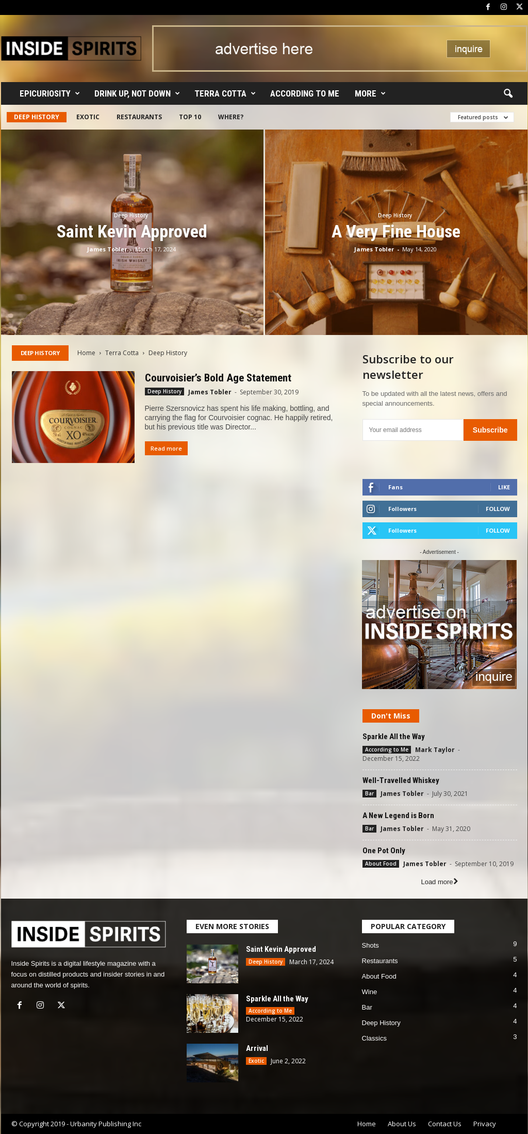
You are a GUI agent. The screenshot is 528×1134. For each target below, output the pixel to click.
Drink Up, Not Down (137, 93)
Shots (370, 945)
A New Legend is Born (398, 815)
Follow (498, 509)
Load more (439, 882)
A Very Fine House (396, 231)
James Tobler (107, 249)
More (370, 93)
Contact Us (444, 1123)
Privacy (484, 1123)
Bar (369, 793)
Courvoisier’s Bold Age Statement (218, 378)
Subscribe (490, 430)
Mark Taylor (435, 749)
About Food (381, 863)
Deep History (36, 117)
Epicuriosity (50, 93)
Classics (374, 1038)
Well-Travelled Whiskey (400, 780)
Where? (230, 117)
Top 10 (190, 117)
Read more (166, 448)
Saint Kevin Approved (132, 231)
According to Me (304, 93)
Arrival (257, 1048)
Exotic (88, 117)
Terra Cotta (225, 93)
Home (86, 352)
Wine (369, 992)
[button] (508, 94)
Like (504, 487)
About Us (402, 1123)
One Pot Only (383, 850)
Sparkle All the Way (393, 736)
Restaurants (139, 117)
